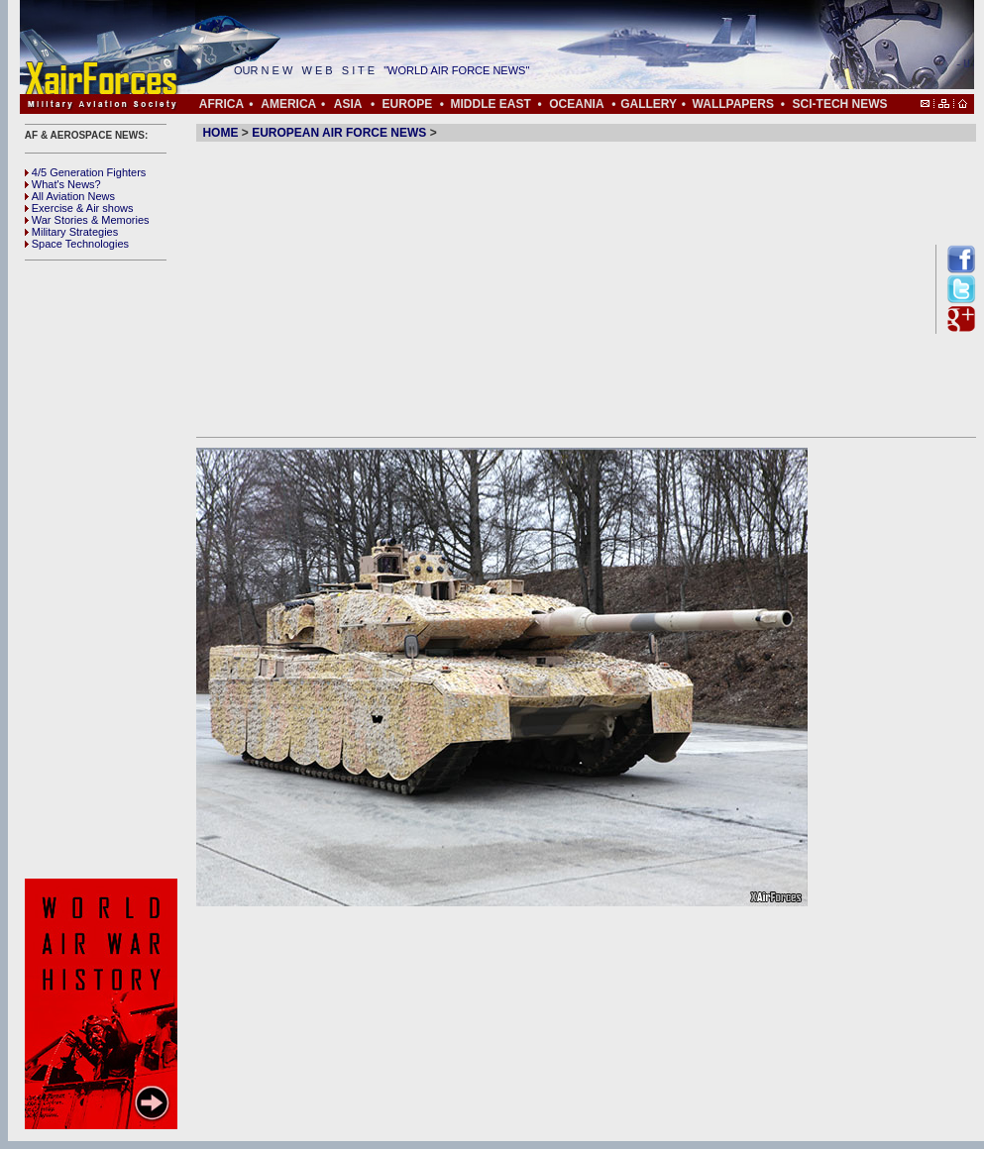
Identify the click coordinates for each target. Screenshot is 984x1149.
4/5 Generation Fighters (87, 172)
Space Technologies (77, 244)
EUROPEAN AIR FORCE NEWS (339, 133)
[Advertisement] (104, 569)
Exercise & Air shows (79, 208)
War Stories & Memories (87, 220)
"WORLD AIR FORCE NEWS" (471, 70)
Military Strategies (71, 232)
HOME (220, 133)
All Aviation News (70, 196)
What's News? (63, 184)
